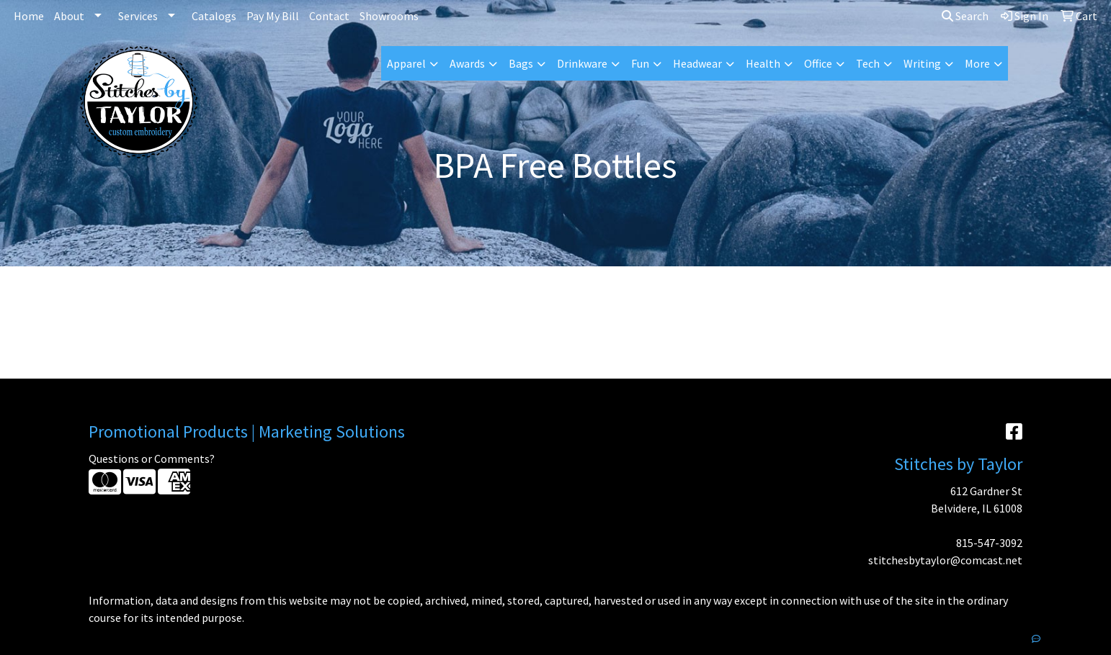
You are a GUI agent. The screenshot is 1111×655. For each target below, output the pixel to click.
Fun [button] (640, 63)
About (69, 16)
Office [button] (818, 63)
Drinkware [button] (582, 63)
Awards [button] (467, 63)
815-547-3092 (989, 543)
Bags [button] (521, 63)
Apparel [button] (406, 63)
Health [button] (763, 63)
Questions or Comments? (152, 458)
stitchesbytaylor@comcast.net (945, 560)
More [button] (977, 63)
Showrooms (389, 16)
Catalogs (214, 16)
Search (965, 16)
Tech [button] (868, 63)
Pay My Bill (272, 16)
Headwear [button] (697, 63)
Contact (329, 16)
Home (29, 16)
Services (138, 16)
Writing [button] (922, 63)
